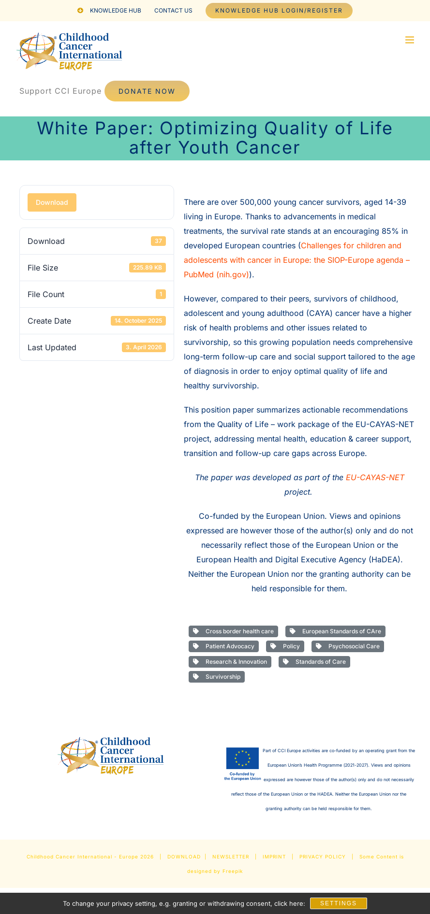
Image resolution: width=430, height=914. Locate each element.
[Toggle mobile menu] (410, 40)
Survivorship (216, 676)
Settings (338, 903)
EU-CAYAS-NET (375, 477)
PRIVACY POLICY (322, 856)
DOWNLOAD (184, 856)
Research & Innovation (230, 661)
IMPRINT (274, 856)
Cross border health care (233, 631)
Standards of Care (314, 661)
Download (52, 202)
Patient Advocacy (223, 646)
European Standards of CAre (335, 631)
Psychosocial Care (348, 646)
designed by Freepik (215, 871)
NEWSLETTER (230, 856)
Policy (285, 646)
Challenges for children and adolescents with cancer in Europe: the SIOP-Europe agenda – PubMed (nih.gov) (297, 260)
